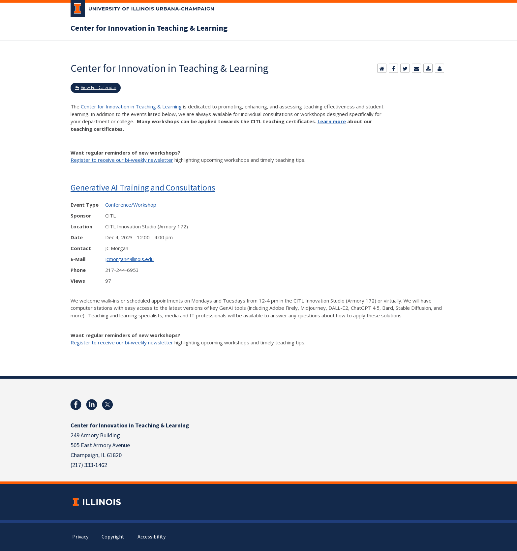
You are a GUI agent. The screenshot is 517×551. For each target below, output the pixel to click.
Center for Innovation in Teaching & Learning (149, 28)
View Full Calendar (98, 87)
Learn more (332, 121)
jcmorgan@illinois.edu (129, 259)
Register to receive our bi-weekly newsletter (122, 160)
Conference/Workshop (130, 204)
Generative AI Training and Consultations (143, 187)
